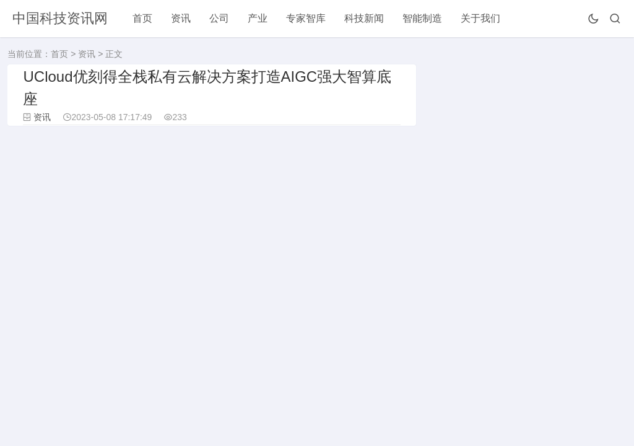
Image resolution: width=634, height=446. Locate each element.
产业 (257, 18)
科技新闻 (364, 18)
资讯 (181, 18)
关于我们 (480, 18)
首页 (142, 18)
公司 (219, 18)
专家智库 (306, 18)
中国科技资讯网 (60, 18)
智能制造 (422, 18)
